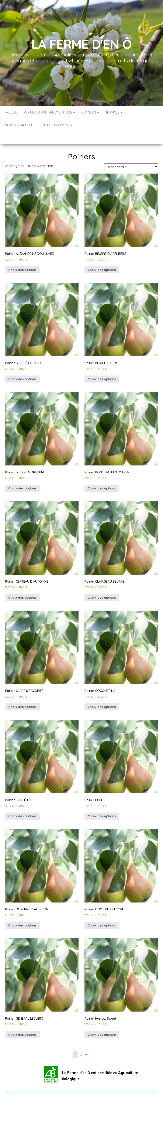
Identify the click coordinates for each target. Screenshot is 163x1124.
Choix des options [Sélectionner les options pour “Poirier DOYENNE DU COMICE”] (102, 913)
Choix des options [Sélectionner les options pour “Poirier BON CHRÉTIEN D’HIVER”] (102, 476)
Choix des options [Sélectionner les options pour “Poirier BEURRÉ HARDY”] (102, 366)
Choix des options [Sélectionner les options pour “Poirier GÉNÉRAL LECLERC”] (22, 1022)
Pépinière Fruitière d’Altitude (49, 112)
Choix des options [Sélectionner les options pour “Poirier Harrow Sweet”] (102, 1022)
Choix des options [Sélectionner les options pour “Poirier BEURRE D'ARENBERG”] (102, 257)
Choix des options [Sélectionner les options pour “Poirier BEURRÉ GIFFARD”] (22, 366)
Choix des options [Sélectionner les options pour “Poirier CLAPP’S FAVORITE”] (22, 694)
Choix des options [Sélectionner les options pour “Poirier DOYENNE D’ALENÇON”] (22, 913)
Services (113, 112)
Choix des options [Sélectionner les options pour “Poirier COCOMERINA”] (102, 694)
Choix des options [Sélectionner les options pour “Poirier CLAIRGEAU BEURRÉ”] (102, 585)
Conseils (90, 112)
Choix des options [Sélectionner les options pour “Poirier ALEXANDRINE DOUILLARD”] (22, 257)
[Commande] (131, 154)
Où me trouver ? (57, 125)
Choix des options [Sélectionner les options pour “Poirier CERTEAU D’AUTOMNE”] (22, 585)
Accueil (11, 112)
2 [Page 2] (81, 1042)
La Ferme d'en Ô (81, 44)
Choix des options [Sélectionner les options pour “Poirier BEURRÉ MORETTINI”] (22, 476)
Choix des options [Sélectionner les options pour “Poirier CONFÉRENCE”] (22, 803)
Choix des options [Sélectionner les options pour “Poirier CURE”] (102, 803)
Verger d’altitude (20, 125)
